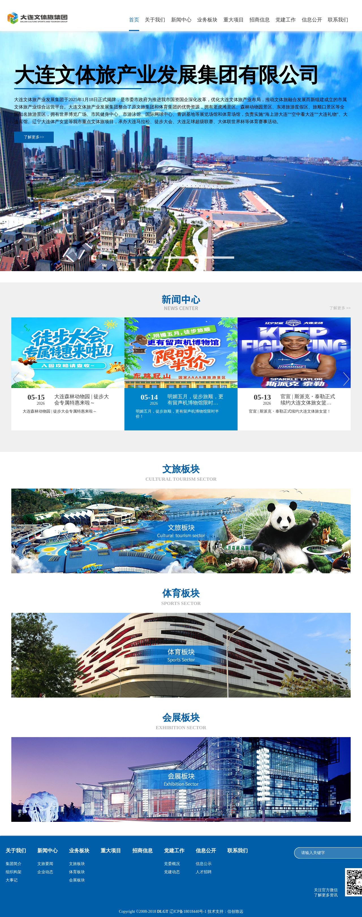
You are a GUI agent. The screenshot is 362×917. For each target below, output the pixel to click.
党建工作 (285, 20)
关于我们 (155, 20)
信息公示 (204, 864)
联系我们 (338, 20)
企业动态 (45, 872)
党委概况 (172, 864)
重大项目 (233, 20)
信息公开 (312, 20)
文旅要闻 (45, 864)
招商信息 (259, 20)
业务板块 (207, 20)
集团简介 (13, 864)
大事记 (12, 880)
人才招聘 (204, 872)
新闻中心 (181, 20)
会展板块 (77, 880)
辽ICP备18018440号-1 (187, 911)
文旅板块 (77, 864)
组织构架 (13, 872)
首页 (134, 20)
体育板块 (77, 872)
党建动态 (172, 872)
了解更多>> (34, 137)
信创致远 (235, 911)
